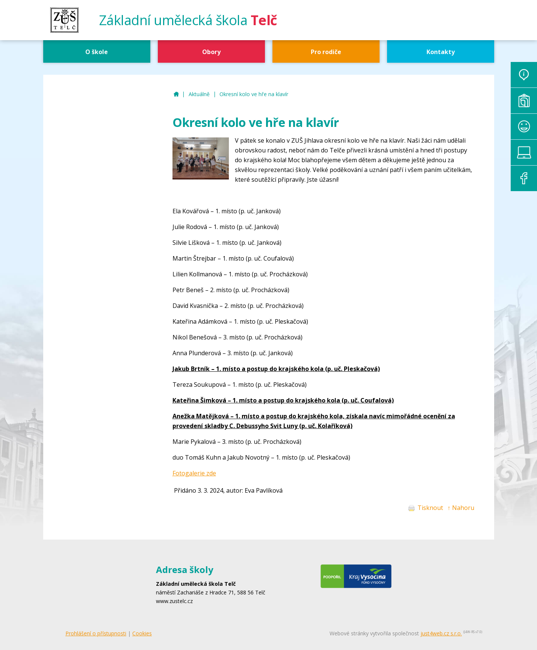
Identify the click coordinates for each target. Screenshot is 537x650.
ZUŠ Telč (176, 94)
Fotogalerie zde (194, 473)
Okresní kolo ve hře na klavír (253, 94)
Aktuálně (199, 94)
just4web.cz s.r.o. (441, 633)
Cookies (142, 633)
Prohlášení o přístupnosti (95, 633)
